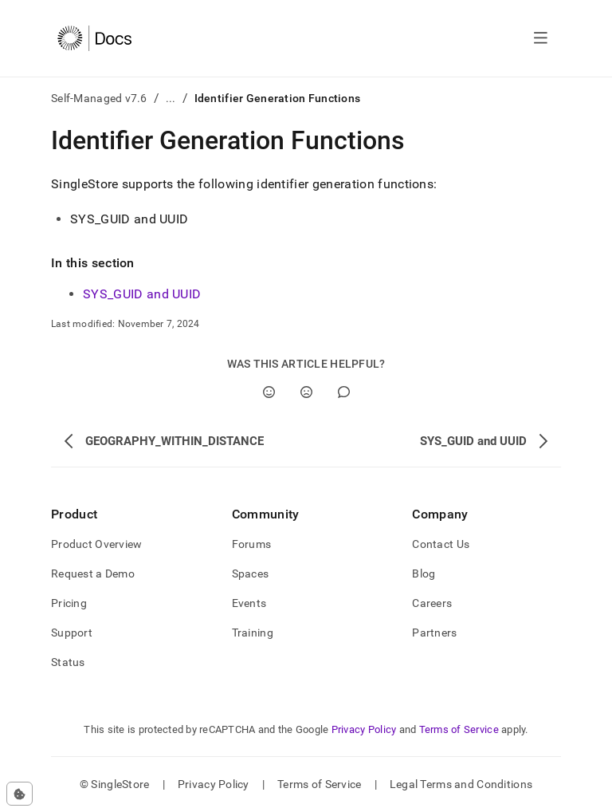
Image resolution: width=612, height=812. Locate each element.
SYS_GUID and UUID (142, 294)
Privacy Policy (364, 729)
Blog (423, 573)
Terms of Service (459, 729)
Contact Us (440, 544)
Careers (432, 603)
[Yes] (269, 392)
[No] (306, 392)
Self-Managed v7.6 (99, 98)
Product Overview (96, 544)
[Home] (94, 38)
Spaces (250, 573)
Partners (434, 632)
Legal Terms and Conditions (461, 784)
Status (68, 662)
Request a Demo (93, 573)
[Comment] (344, 392)
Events (249, 603)
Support (71, 632)
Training (252, 632)
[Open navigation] (540, 38)
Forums (252, 544)
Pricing (69, 603)
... (171, 98)
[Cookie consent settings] (19, 794)
